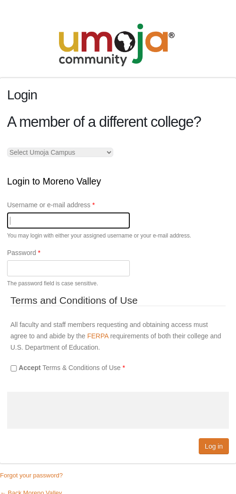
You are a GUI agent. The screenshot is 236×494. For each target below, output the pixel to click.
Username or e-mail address (51, 205)
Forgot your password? (31, 475)
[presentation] (79, 410)
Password (24, 252)
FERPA (98, 336)
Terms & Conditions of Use (72, 367)
